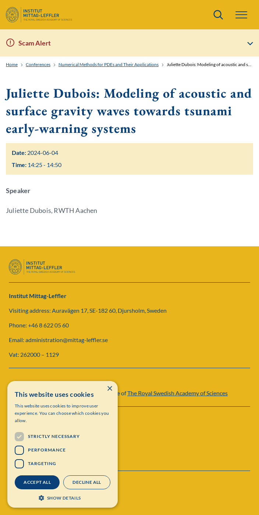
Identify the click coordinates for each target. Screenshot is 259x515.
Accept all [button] (37, 482)
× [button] (109, 389)
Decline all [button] (86, 482)
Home (12, 64)
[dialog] (62, 444)
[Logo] (39, 14)
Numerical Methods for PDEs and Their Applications (108, 64)
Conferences (38, 64)
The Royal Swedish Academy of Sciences (177, 392)
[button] (241, 14)
